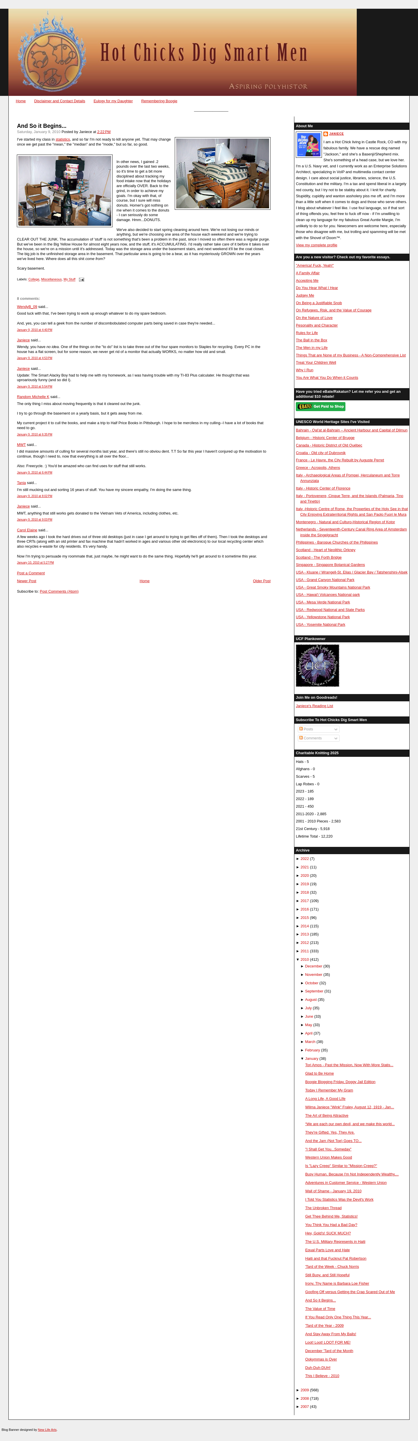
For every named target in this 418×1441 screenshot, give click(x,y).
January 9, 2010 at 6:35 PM (34, 434)
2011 (305, 951)
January (311, 1058)
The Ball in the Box (311, 340)
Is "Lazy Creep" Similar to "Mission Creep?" (341, 1166)
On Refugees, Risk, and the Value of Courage (334, 310)
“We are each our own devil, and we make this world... (350, 1124)
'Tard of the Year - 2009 (324, 1325)
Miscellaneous (51, 279)
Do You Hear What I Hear (317, 288)
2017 (305, 901)
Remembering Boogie (159, 101)
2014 (305, 926)
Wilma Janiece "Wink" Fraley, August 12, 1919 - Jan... (349, 1107)
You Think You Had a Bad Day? (331, 1225)
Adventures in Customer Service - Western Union (346, 1182)
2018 (305, 892)
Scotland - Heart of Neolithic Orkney (325, 550)
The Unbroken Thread (323, 1208)
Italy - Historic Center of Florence (323, 488)
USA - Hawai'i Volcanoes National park (328, 594)
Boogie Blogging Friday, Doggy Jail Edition (340, 1082)
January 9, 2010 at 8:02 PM (34, 496)
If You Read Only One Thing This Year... (338, 1317)
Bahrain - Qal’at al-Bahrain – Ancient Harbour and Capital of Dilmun (352, 430)
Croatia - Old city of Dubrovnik (321, 453)
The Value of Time (320, 1308)
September (314, 991)
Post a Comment (31, 573)
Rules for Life (307, 333)
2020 (305, 875)
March (310, 1041)
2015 (305, 917)
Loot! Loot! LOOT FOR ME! (327, 1342)
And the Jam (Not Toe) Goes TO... (333, 1141)
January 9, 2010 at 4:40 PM (34, 329)
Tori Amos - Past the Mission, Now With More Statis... (349, 1065)
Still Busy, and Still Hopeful (327, 1275)
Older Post (262, 581)
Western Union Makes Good (328, 1157)
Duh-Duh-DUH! (317, 1367)
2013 (305, 934)
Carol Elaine (27, 530)
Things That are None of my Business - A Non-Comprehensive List (351, 355)
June (309, 1016)
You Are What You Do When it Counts (327, 377)
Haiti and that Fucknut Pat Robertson (335, 1258)
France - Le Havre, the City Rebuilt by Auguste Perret (340, 460)
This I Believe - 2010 (322, 1376)
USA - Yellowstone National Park (323, 617)
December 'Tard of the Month (329, 1351)
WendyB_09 (27, 306)
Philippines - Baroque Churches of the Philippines (337, 542)
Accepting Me (307, 280)
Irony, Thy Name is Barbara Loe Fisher (337, 1283)
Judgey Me (305, 295)
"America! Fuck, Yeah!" (315, 265)
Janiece (23, 340)
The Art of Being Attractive (326, 1115)
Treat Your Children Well (316, 362)
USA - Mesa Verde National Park (323, 602)
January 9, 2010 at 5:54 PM (34, 386)
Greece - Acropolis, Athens (318, 467)
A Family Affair (308, 273)
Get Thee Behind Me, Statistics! (331, 1216)
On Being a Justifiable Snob (319, 303)
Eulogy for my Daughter (113, 101)
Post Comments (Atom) (59, 591)
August (311, 999)
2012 (305, 942)
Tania (21, 483)
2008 (305, 1398)
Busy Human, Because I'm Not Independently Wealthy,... (352, 1174)
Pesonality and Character (317, 325)
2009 (305, 1390)
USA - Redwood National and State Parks (330, 609)
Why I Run (304, 370)
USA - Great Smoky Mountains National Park (333, 587)
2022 (305, 858)
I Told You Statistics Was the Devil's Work (339, 1199)
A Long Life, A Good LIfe (325, 1098)
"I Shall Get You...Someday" (328, 1149)
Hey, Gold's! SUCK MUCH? (328, 1233)
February (312, 1050)
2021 (305, 867)
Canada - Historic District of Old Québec (329, 445)
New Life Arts (47, 1429)
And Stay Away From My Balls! (330, 1334)
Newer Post (26, 581)
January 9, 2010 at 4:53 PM (34, 358)
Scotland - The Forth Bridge (319, 557)
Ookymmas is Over (321, 1359)
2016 (305, 909)
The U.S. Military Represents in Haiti (335, 1241)
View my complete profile (316, 245)
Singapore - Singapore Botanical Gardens (330, 564)
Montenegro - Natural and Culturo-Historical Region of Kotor (345, 522)
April (309, 1033)
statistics (63, 139)
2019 (305, 884)
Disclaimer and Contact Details (59, 101)
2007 (305, 1406)
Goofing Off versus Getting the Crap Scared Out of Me (350, 1292)
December (313, 966)
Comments (310, 738)
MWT (21, 444)
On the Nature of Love (314, 318)
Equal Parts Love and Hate (327, 1250)
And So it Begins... (41, 126)
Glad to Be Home (319, 1073)
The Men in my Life (311, 347)
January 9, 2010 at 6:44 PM (34, 472)
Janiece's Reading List (314, 706)
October (311, 983)
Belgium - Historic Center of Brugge (325, 437)
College (33, 279)
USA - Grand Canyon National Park (325, 580)
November (313, 974)
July (308, 1008)
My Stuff (69, 279)
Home (21, 101)
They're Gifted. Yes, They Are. (329, 1132)
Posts (306, 729)
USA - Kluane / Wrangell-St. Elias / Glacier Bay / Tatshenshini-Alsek (352, 572)
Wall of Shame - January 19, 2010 (333, 1191)
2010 (305, 959)
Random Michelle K (33, 397)
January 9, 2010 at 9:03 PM (34, 519)
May (308, 1025)
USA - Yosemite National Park (320, 624)
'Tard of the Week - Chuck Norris (332, 1266)
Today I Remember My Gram (329, 1090)
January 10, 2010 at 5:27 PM (35, 562)
